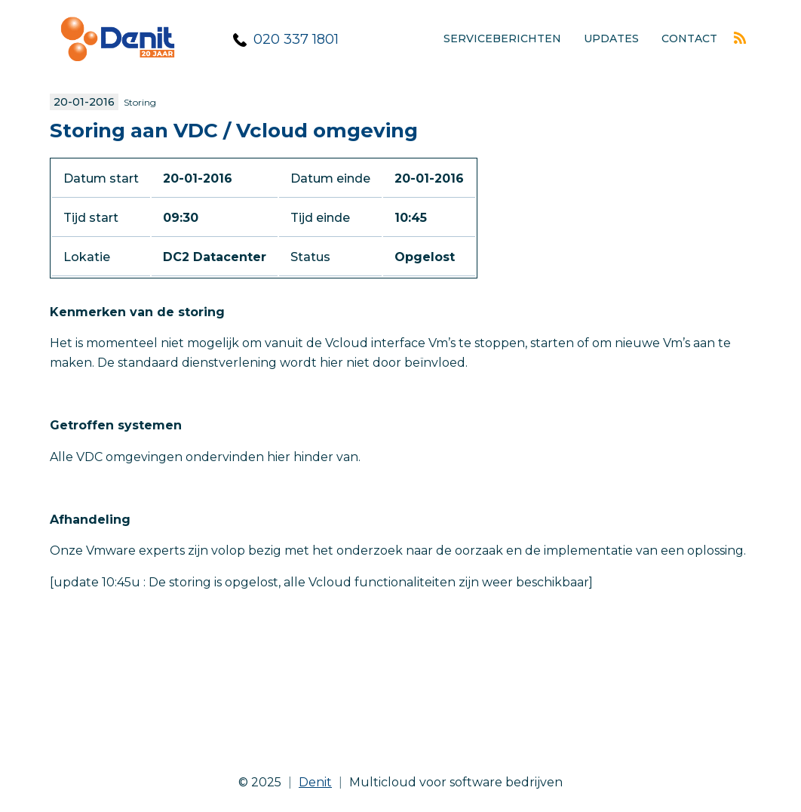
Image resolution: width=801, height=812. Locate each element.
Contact (689, 38)
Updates (611, 38)
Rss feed (740, 38)
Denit (315, 782)
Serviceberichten (502, 38)
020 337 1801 (296, 39)
